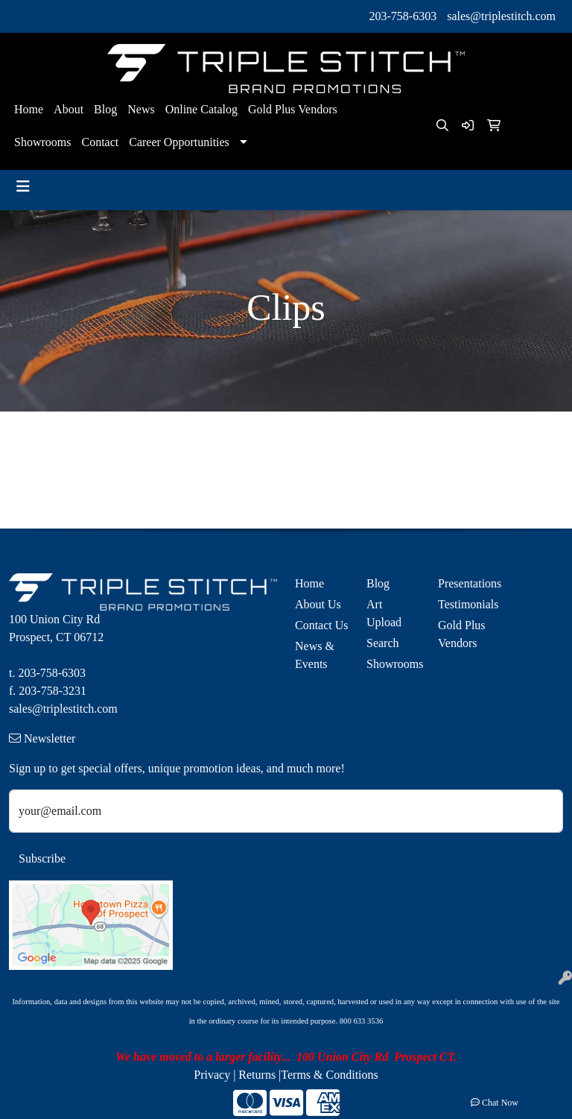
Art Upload (383, 613)
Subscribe (42, 858)
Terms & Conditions (329, 1074)
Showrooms (42, 142)
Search (382, 643)
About (68, 109)
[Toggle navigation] (23, 186)
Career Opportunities (179, 142)
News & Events (314, 655)
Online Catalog (201, 109)
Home (28, 109)
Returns (257, 1074)
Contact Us (322, 625)
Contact (99, 142)
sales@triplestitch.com (501, 16)
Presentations (465, 583)
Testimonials (465, 604)
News (140, 109)
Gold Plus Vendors (292, 109)
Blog (105, 109)
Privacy (212, 1074)
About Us (318, 604)
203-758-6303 (403, 16)
